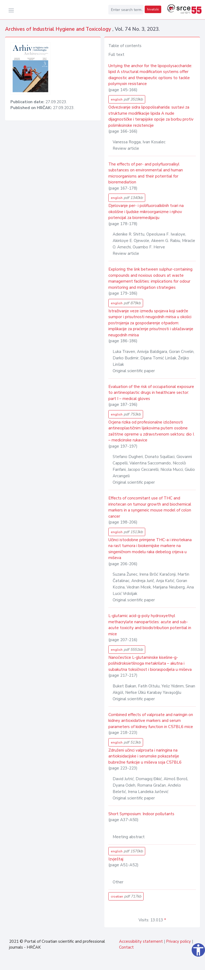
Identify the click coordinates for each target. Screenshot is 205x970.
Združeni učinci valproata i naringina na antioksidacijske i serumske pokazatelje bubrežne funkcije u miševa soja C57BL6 (145, 756)
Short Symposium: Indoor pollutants (141, 814)
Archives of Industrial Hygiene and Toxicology (58, 29)
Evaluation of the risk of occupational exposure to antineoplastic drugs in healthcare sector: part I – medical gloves (151, 392)
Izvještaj (115, 859)
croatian (126, 896)
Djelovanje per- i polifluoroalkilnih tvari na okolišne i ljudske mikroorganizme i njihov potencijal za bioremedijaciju (146, 211)
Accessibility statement (141, 941)
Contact (126, 947)
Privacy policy (178, 941)
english (127, 99)
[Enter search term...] (126, 10)
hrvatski (153, 9)
